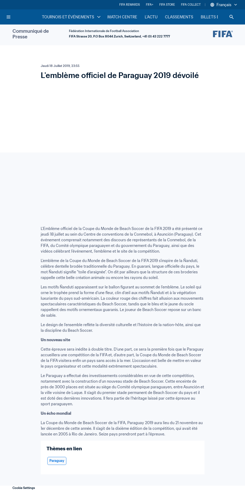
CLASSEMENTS (179, 17)
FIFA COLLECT (191, 4)
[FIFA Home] (23, 17)
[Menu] (8, 17)
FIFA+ (149, 4)
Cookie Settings (23, 488)
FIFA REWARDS (129, 4)
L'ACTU (151, 17)
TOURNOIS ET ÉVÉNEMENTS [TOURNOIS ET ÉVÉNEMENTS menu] (72, 17)
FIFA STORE (167, 4)
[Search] (231, 17)
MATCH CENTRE (122, 17)
